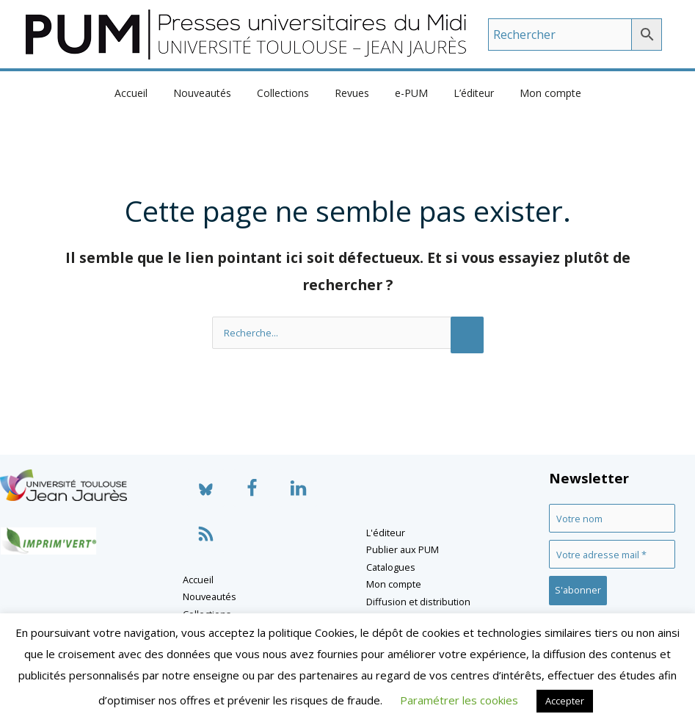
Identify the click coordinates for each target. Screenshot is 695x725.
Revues (352, 93)
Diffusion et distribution (418, 601)
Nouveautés (212, 93)
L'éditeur (385, 532)
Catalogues (390, 567)
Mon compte (535, 93)
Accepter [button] (564, 700)
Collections (288, 93)
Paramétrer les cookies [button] (459, 700)
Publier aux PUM (402, 549)
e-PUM (406, 93)
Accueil (146, 93)
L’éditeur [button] (463, 93)
